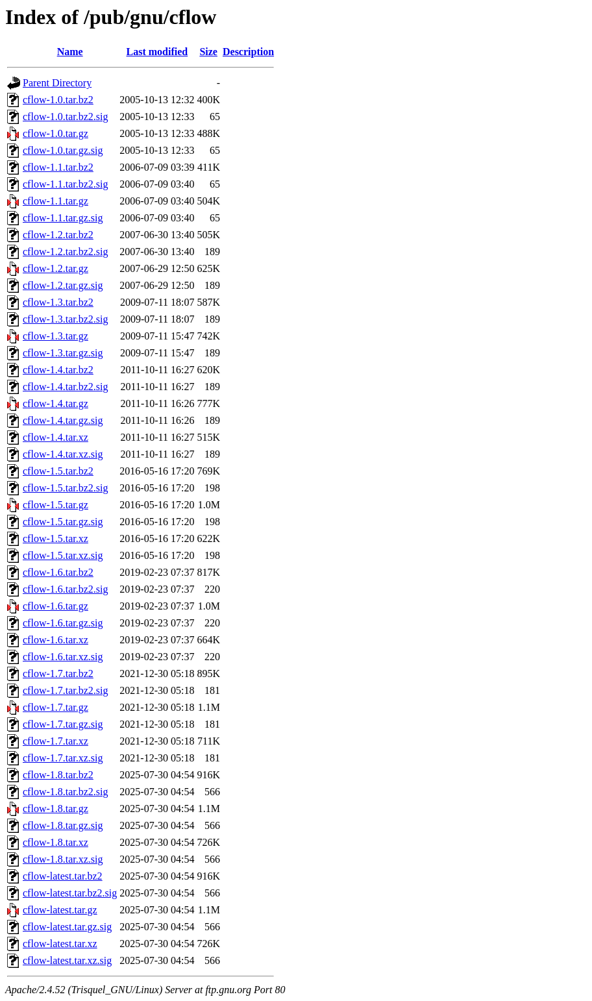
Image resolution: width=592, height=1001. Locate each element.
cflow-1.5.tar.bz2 (58, 470)
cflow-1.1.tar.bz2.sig (65, 184)
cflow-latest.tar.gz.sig (67, 926)
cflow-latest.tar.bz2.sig (70, 892)
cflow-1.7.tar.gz (55, 707)
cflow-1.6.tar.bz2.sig (65, 589)
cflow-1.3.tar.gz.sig (63, 352)
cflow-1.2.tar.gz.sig (63, 285)
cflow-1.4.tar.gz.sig (63, 420)
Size (208, 51)
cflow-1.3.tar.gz (55, 335)
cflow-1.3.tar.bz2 (58, 302)
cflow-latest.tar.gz (60, 909)
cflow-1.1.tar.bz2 (58, 167)
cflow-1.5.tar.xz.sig (63, 555)
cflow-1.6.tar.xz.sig (63, 656)
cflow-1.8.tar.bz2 (58, 774)
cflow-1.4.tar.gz (55, 403)
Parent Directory (57, 82)
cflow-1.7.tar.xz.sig (63, 757)
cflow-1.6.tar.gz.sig (63, 622)
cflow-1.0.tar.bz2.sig (65, 116)
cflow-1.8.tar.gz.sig (63, 825)
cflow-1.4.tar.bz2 (58, 369)
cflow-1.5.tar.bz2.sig (65, 487)
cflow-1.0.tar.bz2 (58, 99)
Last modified (157, 51)
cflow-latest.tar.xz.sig (67, 960)
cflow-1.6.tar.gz (55, 606)
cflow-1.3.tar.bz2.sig (65, 319)
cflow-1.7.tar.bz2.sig (65, 690)
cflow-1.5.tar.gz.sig (63, 521)
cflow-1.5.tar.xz (55, 538)
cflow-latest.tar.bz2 (63, 876)
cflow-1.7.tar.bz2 (58, 673)
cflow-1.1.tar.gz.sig (63, 217)
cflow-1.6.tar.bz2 (58, 572)
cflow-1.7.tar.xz (55, 741)
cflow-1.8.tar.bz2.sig (65, 791)
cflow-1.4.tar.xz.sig (63, 454)
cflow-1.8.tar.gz (55, 808)
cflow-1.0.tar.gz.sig (63, 150)
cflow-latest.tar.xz (60, 943)
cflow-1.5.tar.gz (55, 504)
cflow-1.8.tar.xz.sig (63, 859)
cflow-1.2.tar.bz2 (58, 234)
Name (70, 51)
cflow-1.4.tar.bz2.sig (65, 386)
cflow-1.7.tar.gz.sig (63, 724)
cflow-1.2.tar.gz (55, 268)
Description (248, 51)
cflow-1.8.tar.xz (55, 842)
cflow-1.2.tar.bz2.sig (65, 251)
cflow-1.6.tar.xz (55, 639)
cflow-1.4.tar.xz (55, 437)
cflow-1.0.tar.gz (55, 133)
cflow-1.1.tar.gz (55, 200)
